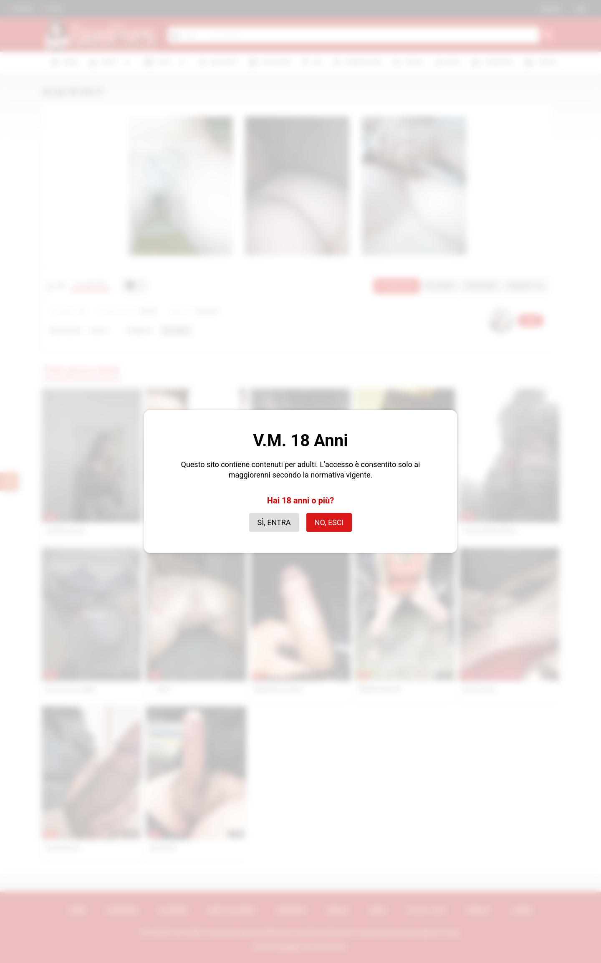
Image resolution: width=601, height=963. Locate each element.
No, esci (329, 522)
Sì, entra (274, 522)
